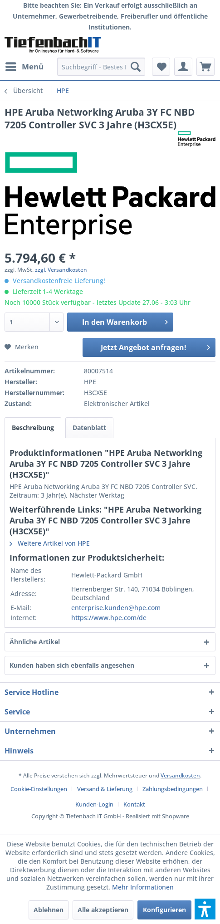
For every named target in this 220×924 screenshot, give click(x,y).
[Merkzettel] (161, 67)
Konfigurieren (164, 909)
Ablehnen (49, 909)
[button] (205, 909)
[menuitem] (24, 67)
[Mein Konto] (183, 67)
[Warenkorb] (205, 67)
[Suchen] (135, 67)
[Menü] (24, 67)
